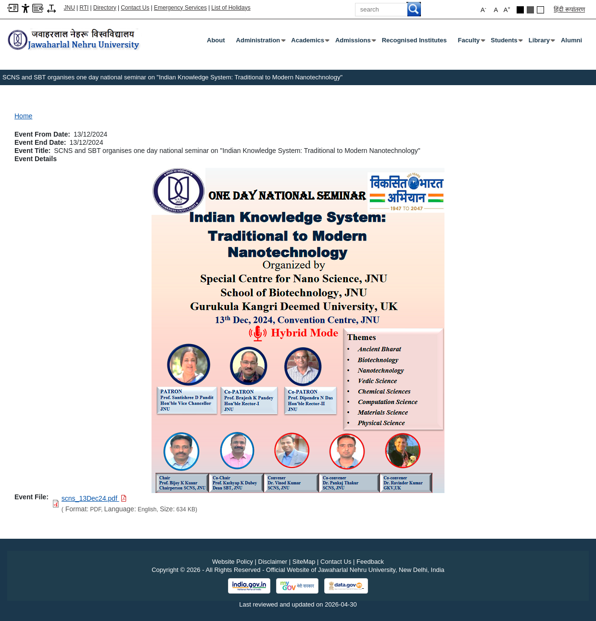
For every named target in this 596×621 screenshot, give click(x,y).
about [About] (216, 40)
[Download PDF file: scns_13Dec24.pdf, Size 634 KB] (94, 498)
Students (506, 42)
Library (541, 42)
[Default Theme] (540, 9)
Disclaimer (273, 561)
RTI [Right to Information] (84, 7)
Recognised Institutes (414, 40)
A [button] (507, 9)
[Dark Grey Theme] (530, 9)
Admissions (355, 42)
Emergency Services (180, 7)
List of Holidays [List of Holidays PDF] (230, 7)
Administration (260, 42)
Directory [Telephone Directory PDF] (104, 7)
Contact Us (135, 7)
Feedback (370, 561)
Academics (310, 42)
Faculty (470, 42)
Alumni (571, 40)
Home (23, 116)
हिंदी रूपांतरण (569, 9)
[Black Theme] (520, 9)
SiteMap (304, 561)
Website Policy (232, 561)
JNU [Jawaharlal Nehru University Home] (69, 7)
